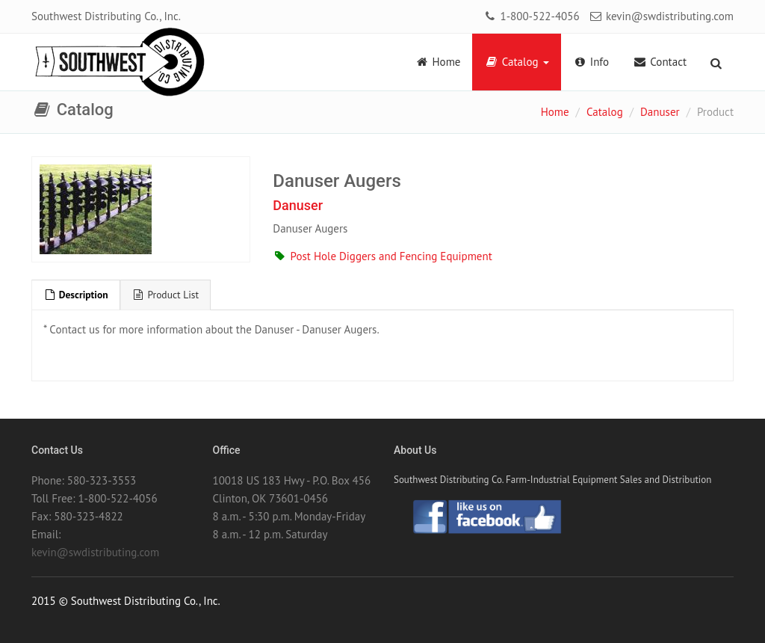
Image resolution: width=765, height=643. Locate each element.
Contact (660, 62)
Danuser (660, 112)
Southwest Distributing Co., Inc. (106, 16)
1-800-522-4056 (531, 16)
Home (437, 62)
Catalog (516, 62)
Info (591, 62)
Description (75, 294)
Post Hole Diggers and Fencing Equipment (382, 256)
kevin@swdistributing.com (661, 16)
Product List (165, 294)
